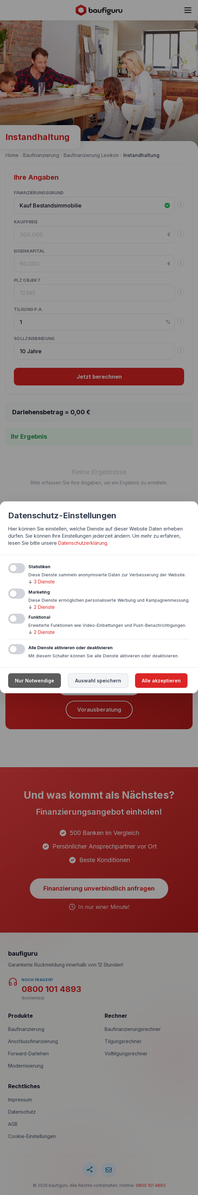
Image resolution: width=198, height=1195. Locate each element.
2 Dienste (41, 607)
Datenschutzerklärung (82, 543)
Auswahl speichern (98, 681)
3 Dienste (41, 581)
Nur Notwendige (34, 681)
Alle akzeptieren (161, 681)
